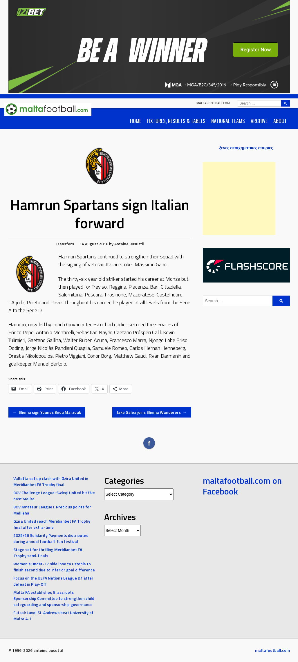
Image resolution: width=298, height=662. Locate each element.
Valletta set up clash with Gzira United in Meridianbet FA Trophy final (50, 481)
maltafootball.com (213, 103)
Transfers (64, 244)
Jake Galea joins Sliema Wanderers (152, 412)
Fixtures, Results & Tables (176, 121)
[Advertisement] (239, 198)
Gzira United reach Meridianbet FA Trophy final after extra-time (51, 524)
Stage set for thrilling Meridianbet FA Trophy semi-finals (47, 552)
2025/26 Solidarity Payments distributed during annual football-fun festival (51, 538)
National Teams (228, 121)
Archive (259, 121)
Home (135, 121)
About (280, 121)
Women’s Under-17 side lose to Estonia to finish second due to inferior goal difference (54, 567)
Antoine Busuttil (129, 244)
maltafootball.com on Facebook (242, 486)
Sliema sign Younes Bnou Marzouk (47, 412)
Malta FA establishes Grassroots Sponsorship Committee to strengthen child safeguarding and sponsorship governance (53, 598)
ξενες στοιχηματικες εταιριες (246, 148)
